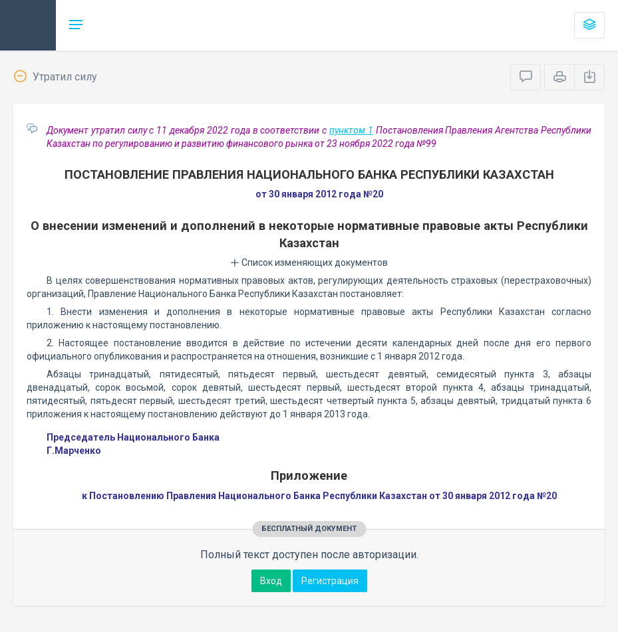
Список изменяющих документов (309, 262)
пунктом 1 (351, 130)
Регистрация (330, 581)
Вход (271, 581)
